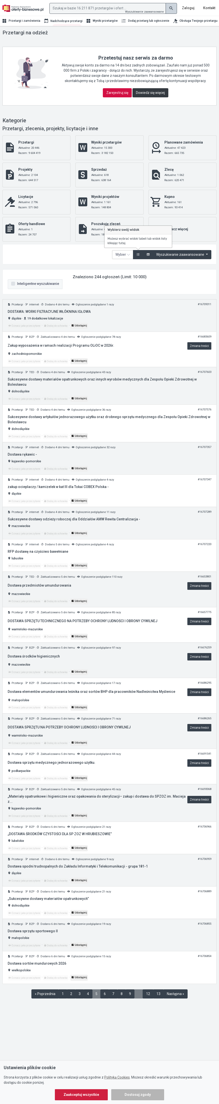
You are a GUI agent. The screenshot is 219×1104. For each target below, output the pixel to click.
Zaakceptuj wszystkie (81, 1095)
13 (158, 1004)
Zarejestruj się (117, 103)
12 (148, 1004)
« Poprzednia (45, 1004)
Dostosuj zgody (138, 1095)
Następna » (175, 1004)
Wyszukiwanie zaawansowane (144, 11)
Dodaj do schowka (55, 335)
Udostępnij (79, 335)
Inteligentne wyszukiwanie (38, 294)
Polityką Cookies (117, 1077)
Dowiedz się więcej (150, 103)
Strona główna (12, 34)
